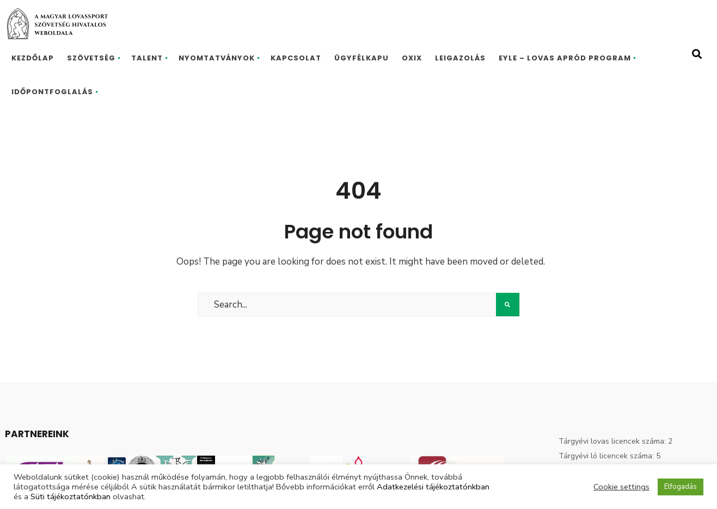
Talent (147, 58)
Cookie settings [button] (621, 487)
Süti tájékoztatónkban (70, 496)
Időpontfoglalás (52, 92)
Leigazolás (460, 58)
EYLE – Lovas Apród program (565, 58)
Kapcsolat (296, 58)
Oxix (412, 58)
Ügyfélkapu (361, 58)
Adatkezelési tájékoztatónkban (433, 486)
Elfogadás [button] (680, 487)
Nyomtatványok (217, 58)
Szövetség (91, 58)
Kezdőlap (32, 58)
